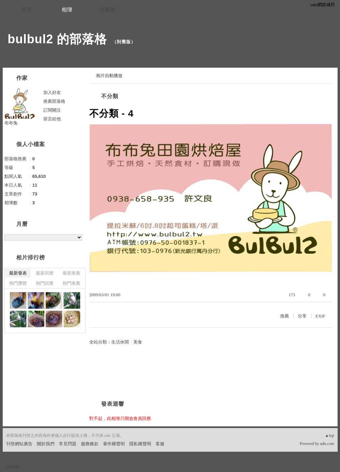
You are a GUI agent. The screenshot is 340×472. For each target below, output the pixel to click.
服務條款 (89, 443)
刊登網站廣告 (19, 443)
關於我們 (45, 443)
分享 (302, 315)
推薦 (284, 315)
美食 (137, 342)
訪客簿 (107, 10)
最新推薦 (71, 273)
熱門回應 (44, 283)
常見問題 (67, 443)
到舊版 (124, 41)
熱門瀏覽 (18, 283)
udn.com (327, 443)
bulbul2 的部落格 (57, 39)
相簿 (67, 10)
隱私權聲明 (140, 443)
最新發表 (18, 273)
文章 (26, 10)
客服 (160, 443)
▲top (329, 435)
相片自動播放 (109, 75)
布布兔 (11, 122)
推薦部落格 (54, 101)
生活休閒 (120, 342)
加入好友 (52, 92)
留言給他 (52, 118)
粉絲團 (12, 466)
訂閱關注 (52, 110)
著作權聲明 (114, 443)
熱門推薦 (71, 283)
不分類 (109, 96)
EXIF (320, 315)
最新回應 (44, 273)
